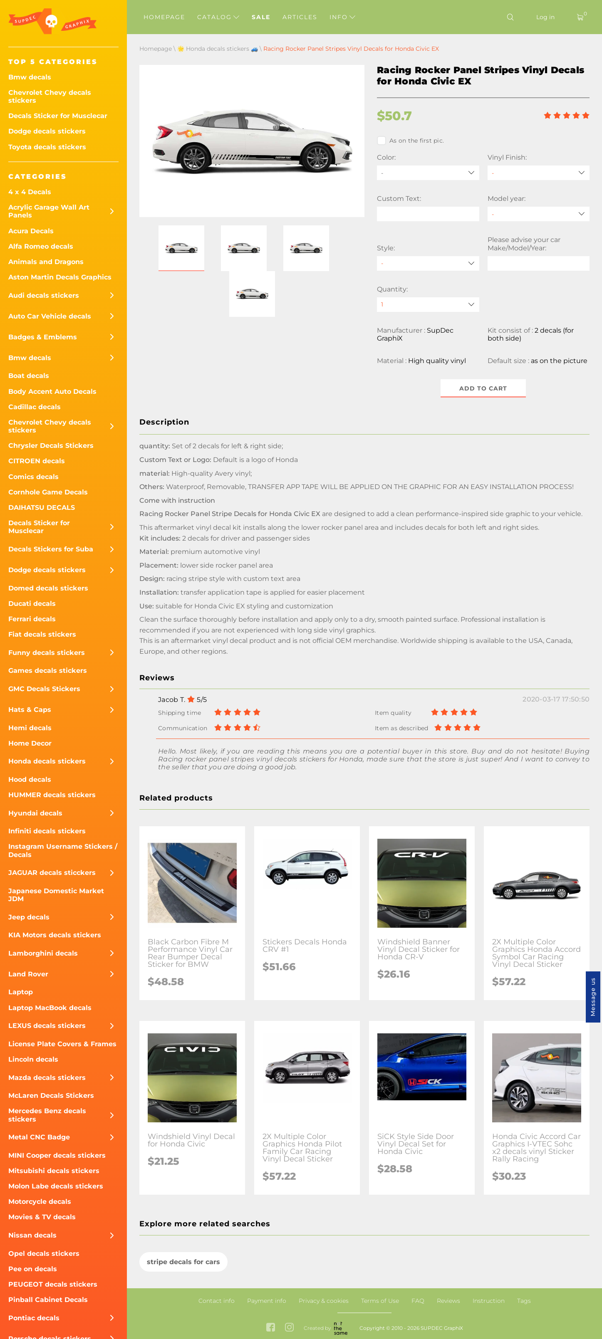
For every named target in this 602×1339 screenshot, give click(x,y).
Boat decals (28, 376)
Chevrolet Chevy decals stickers (49, 96)
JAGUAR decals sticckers (52, 873)
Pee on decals (32, 1269)
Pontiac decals (33, 1318)
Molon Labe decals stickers (55, 1186)
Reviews (448, 1300)
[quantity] (428, 304)
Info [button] (342, 17)
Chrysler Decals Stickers (51, 446)
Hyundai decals (35, 813)
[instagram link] (289, 1328)
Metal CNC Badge (39, 1137)
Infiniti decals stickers (47, 831)
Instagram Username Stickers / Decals (62, 850)
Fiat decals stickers (42, 634)
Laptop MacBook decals (50, 1008)
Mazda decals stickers (47, 1078)
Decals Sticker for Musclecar (57, 116)
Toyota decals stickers (47, 147)
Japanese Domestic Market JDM (56, 895)
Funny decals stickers (46, 653)
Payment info (266, 1300)
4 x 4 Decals (29, 192)
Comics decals (33, 477)
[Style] (428, 263)
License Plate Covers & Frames (62, 1044)
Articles (299, 17)
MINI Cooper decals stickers (57, 1155)
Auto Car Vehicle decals (49, 316)
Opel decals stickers (43, 1253)
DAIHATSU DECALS (41, 507)
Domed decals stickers (48, 588)
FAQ (417, 1300)
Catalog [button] (218, 17)
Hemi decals (30, 728)
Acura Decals (31, 231)
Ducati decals (32, 604)
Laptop (20, 992)
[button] (181, 248)
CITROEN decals (36, 461)
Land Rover (28, 974)
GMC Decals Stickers (44, 689)
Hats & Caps (29, 710)
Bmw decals (29, 77)
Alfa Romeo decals (40, 246)
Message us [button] (593, 997)
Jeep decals (29, 917)
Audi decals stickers (43, 295)
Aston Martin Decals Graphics (59, 277)
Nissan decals (32, 1235)
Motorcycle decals (39, 1202)
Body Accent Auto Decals (52, 391)
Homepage (164, 17)
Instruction (489, 1300)
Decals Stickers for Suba (50, 549)
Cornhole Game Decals (48, 492)
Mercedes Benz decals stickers (47, 1115)
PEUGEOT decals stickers (52, 1284)
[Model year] (539, 214)
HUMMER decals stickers (52, 795)
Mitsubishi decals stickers (53, 1171)
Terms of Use (380, 1300)
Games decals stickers (47, 670)
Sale (261, 17)
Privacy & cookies (324, 1300)
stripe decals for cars (183, 1262)
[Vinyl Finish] (539, 173)
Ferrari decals (32, 619)
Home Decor (30, 743)
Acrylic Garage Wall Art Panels (48, 211)
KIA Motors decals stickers (54, 935)
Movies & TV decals (42, 1217)
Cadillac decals (34, 407)
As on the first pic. (410, 140)
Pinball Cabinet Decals (48, 1300)
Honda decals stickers (47, 761)
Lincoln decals (33, 1059)
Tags (524, 1300)
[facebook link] (270, 1328)
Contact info (216, 1300)
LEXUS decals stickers (47, 1026)
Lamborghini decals (43, 953)
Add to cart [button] (483, 388)
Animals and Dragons (46, 262)
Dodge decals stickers (47, 131)
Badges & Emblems (42, 337)
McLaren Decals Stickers (51, 1095)
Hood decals (29, 779)
